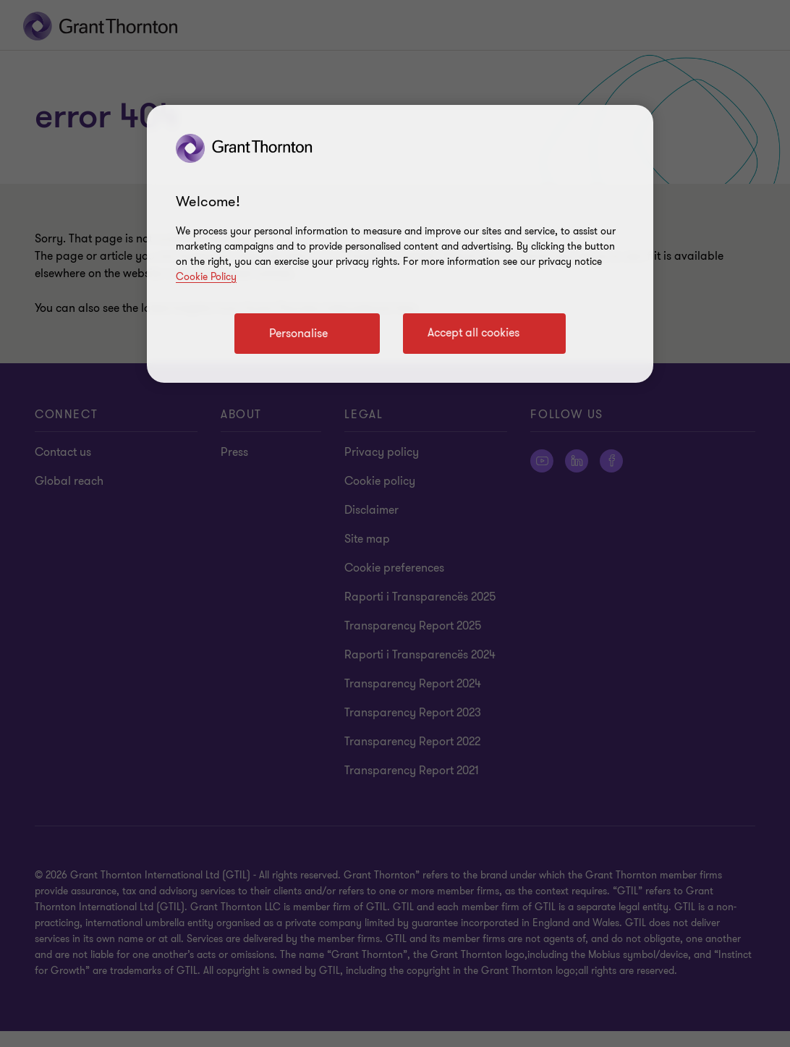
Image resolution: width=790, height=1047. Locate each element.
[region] (400, 244)
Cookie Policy (206, 277)
